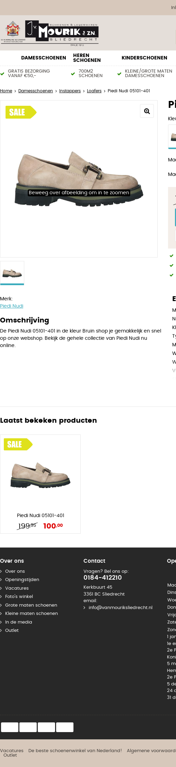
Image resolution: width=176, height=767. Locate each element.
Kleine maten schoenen (31, 613)
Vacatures (17, 588)
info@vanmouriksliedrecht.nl (120, 608)
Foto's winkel (19, 597)
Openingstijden (22, 580)
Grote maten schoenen (31, 605)
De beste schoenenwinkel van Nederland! (75, 751)
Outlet (12, 630)
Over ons (15, 571)
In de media (18, 622)
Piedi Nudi (11, 306)
